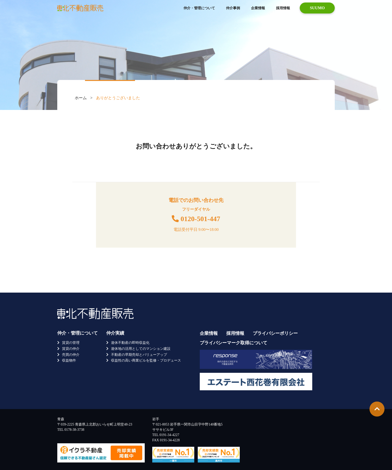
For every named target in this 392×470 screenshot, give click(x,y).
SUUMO (317, 8)
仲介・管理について (199, 8)
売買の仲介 (71, 355)
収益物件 (69, 360)
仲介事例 (233, 8)
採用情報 (283, 8)
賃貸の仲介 (71, 349)
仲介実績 (115, 333)
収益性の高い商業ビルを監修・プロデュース (146, 360)
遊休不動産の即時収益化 (130, 343)
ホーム (81, 98)
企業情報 (258, 8)
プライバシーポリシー (275, 333)
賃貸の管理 (71, 343)
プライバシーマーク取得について (233, 342)
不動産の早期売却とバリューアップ (139, 355)
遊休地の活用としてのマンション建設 (140, 349)
